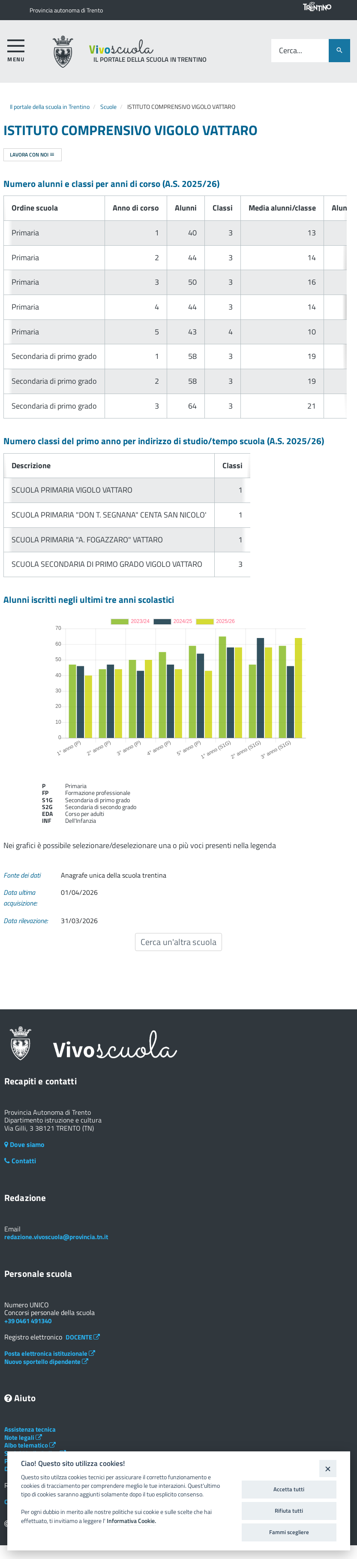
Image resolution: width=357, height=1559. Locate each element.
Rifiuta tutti (289, 1510)
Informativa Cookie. (131, 1521)
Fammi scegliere (289, 1532)
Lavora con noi (32, 154)
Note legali (23, 1437)
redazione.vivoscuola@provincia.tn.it (56, 1237)
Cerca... (290, 50)
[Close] (327, 1468)
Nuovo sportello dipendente (46, 1361)
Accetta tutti (288, 1489)
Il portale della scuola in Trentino (50, 106)
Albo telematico (30, 1445)
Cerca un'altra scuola (178, 941)
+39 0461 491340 (27, 1321)
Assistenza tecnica (30, 1429)
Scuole (108, 106)
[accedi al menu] (16, 49)
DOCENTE (83, 1337)
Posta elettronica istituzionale (49, 1353)
